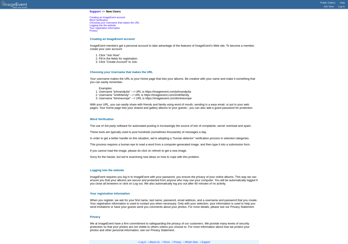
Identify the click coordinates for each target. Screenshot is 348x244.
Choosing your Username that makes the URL (115, 22)
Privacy (94, 30)
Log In (341, 6)
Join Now (329, 6)
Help (342, 2)
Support (206, 242)
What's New (191, 242)
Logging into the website (103, 25)
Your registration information (105, 28)
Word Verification (99, 20)
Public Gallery (328, 2)
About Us (155, 242)
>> (103, 11)
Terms (166, 242)
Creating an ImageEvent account (107, 17)
